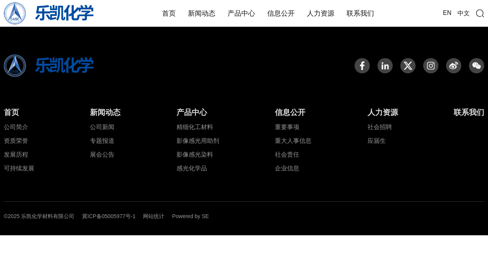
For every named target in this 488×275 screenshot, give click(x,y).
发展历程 (16, 154)
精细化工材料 (195, 127)
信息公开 (281, 13)
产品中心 (241, 13)
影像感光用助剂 (198, 141)
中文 (464, 13)
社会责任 (287, 154)
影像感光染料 (195, 154)
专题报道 (102, 141)
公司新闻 (102, 127)
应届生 (377, 141)
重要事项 (287, 127)
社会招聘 (380, 127)
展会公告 (102, 154)
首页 (169, 13)
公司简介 (16, 127)
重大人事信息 (293, 141)
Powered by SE (190, 216)
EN (447, 13)
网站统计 (153, 216)
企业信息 (287, 168)
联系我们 (360, 13)
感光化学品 (192, 168)
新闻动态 (201, 13)
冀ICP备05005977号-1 (108, 216)
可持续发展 (19, 168)
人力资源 (320, 13)
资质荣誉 (16, 141)
